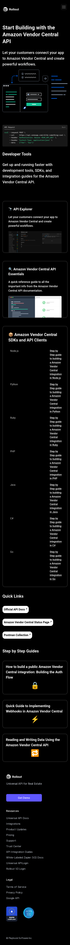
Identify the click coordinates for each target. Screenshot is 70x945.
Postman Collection (16, 635)
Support (11, 840)
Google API (12, 898)
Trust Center (13, 846)
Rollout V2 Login (15, 868)
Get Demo (24, 797)
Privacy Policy (14, 892)
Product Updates (16, 829)
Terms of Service (16, 886)
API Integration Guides (19, 851)
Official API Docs (14, 609)
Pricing (10, 835)
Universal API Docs (17, 818)
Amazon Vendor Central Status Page (26, 622)
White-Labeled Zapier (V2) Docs (24, 857)
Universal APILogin (17, 863)
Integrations (13, 823)
